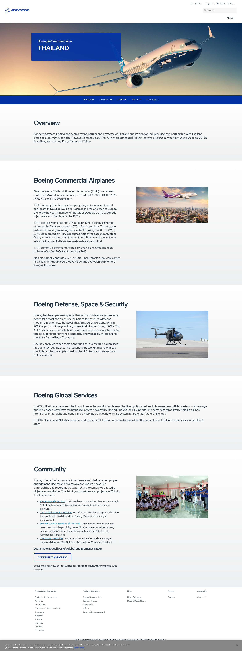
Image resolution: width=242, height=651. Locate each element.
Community (152, 99)
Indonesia (39, 615)
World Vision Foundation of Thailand (60, 523)
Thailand (38, 627)
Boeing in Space (90, 601)
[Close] (237, 645)
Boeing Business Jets (92, 597)
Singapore (39, 612)
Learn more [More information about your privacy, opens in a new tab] (79, 648)
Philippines (39, 630)
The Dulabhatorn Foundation (56, 512)
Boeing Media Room (136, 601)
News (230, 17)
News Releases (134, 597)
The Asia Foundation (51, 538)
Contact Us (202, 597)
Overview (88, 99)
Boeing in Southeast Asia (46, 597)
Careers (171, 597)
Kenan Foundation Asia (52, 501)
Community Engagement (94, 612)
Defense (122, 99)
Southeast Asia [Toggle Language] (225, 4)
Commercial (105, 99)
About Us (39, 601)
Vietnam (38, 619)
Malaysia (39, 623)
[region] (121, 645)
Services (136, 99)
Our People (40, 604)
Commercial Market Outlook (47, 608)
